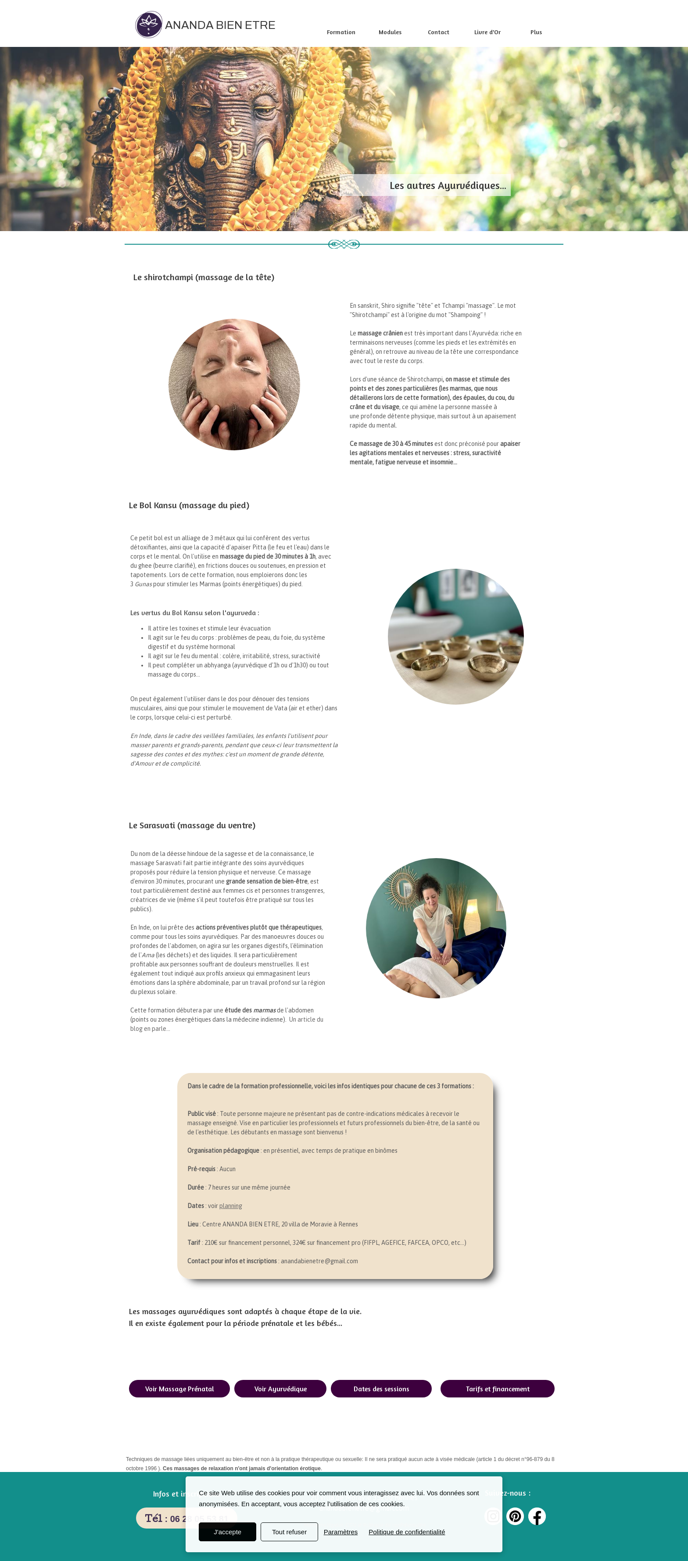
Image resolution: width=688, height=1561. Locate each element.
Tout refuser (289, 1532)
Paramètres (341, 1532)
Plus (536, 32)
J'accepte (227, 1532)
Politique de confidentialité (407, 1532)
